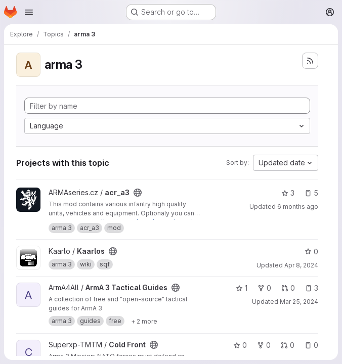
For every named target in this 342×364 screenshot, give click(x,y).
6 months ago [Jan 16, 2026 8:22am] (297, 206)
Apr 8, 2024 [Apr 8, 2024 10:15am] (301, 265)
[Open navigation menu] (29, 12)
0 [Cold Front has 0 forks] (264, 345)
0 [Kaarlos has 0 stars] (311, 251)
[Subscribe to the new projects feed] (310, 61)
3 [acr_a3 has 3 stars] (287, 193)
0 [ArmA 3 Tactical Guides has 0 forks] (264, 288)
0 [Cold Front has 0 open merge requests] (287, 345)
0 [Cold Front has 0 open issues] (311, 345)
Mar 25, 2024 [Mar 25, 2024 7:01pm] (299, 301)
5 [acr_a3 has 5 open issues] (311, 193)
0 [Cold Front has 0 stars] (240, 345)
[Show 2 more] (144, 321)
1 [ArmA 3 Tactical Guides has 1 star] (241, 288)
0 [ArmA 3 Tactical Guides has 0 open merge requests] (288, 288)
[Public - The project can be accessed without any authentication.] (138, 193)
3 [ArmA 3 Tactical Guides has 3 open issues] (311, 288)
